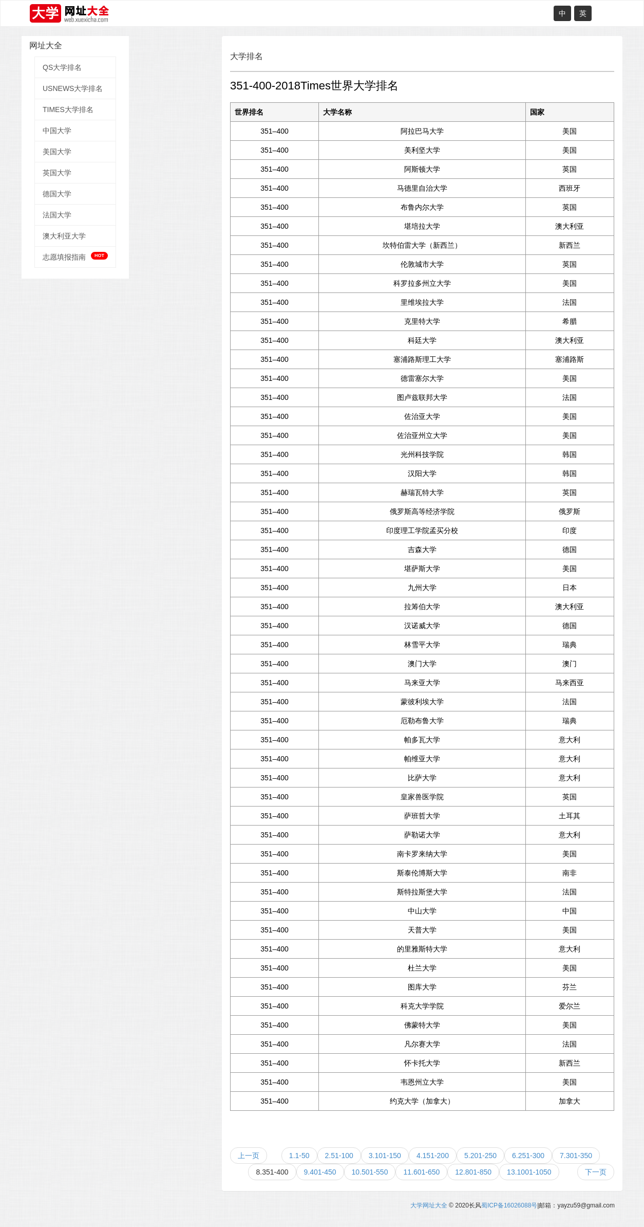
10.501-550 (370, 1172)
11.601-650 (421, 1172)
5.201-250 (480, 1155)
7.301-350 (576, 1155)
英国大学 (57, 173)
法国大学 (57, 215)
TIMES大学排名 (68, 109)
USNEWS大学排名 (73, 88)
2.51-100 (339, 1155)
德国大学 (57, 194)
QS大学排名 (62, 67)
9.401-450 (320, 1172)
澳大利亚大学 (64, 236)
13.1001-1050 (529, 1172)
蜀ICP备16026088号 (509, 1205)
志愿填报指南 (75, 256)
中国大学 (57, 130)
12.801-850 (473, 1172)
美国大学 (57, 152)
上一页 (248, 1155)
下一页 (596, 1172)
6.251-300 (528, 1155)
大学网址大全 (428, 1205)
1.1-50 (299, 1155)
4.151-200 (432, 1155)
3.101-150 (385, 1155)
